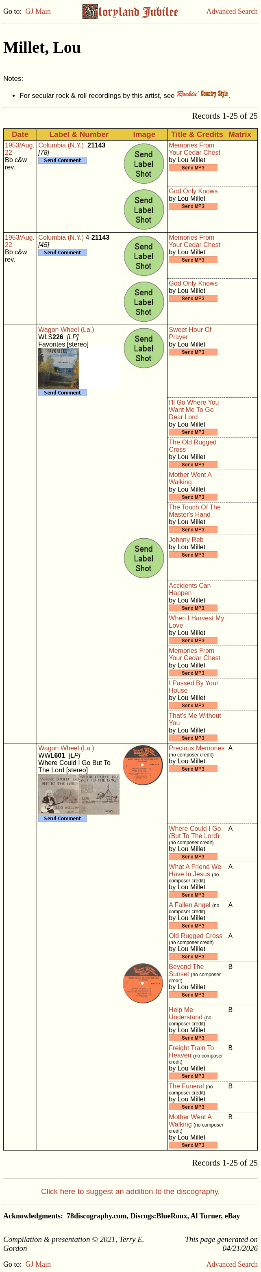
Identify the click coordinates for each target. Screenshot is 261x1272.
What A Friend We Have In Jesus (195, 870)
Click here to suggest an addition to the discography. (130, 1191)
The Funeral (186, 1086)
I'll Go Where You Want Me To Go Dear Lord (194, 409)
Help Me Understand (185, 1013)
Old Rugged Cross (195, 935)
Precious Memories (196, 748)
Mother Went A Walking (190, 478)
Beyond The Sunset (186, 970)
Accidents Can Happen (190, 589)
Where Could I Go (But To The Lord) (195, 832)
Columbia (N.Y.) (61, 145)
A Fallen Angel (189, 904)
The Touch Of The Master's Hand (194, 511)
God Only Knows (193, 191)
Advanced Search (232, 11)
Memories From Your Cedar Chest (194, 149)
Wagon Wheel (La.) (66, 329)
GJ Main (38, 11)
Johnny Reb (186, 539)
